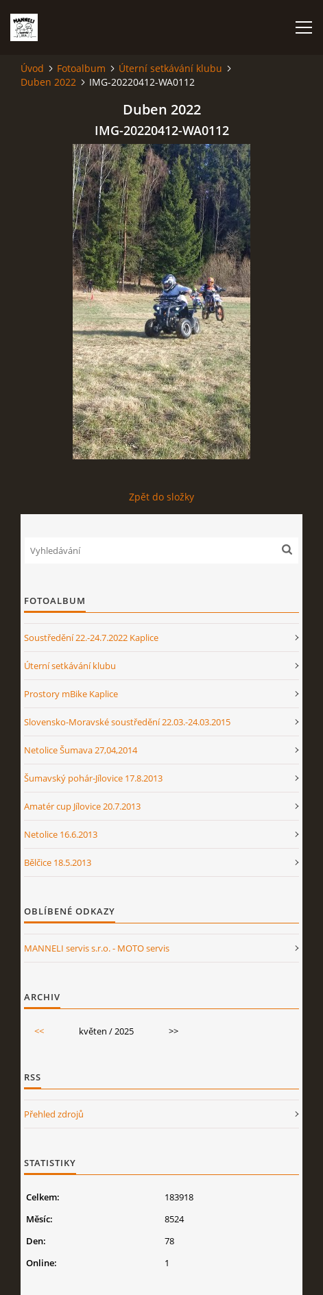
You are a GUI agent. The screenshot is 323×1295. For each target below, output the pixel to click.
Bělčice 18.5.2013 (57, 862)
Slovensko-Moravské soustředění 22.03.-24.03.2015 (127, 722)
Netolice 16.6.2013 (60, 834)
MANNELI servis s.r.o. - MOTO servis (96, 948)
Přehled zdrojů (54, 1114)
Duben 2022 (48, 81)
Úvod (32, 68)
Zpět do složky (161, 496)
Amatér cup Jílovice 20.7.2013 (82, 806)
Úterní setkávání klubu (170, 68)
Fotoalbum (81, 68)
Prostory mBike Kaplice (71, 694)
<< (39, 1031)
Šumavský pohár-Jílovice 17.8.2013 (93, 778)
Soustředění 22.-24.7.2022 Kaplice (91, 637)
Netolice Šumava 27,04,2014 (80, 750)
